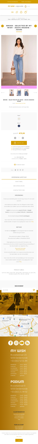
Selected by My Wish (20, 103)
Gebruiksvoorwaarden (19, 414)
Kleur (18, 123)
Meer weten (19, 436)
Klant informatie (19, 427)
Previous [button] (2, 92)
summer (4, 272)
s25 (21, 274)
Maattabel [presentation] (19, 181)
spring (17, 272)
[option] (11, 92)
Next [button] (35, 92)
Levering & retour (19, 416)
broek (11, 272)
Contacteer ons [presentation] (19, 190)
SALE (19, 87)
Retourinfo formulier (20, 248)
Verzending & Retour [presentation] (18, 177)
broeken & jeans (13, 274)
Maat (18, 115)
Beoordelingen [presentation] (18, 186)
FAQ (19, 419)
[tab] (19, 177)
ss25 (26, 274)
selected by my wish (27, 272)
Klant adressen (19, 428)
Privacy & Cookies (19, 417)
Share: (12, 170)
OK (19, 440)
